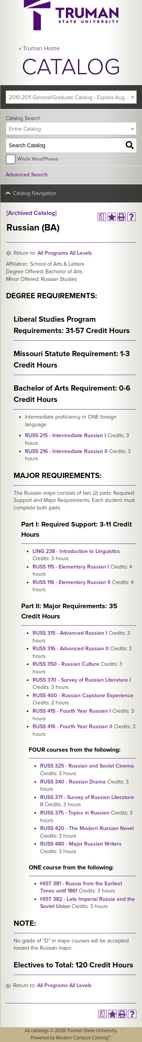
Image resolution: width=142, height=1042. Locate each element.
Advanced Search (27, 174)
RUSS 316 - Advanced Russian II (71, 648)
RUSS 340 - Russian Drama (73, 782)
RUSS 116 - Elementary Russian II (72, 582)
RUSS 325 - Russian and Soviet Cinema (87, 766)
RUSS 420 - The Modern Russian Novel (87, 828)
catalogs (40, 1031)
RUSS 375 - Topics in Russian (74, 813)
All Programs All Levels (64, 253)
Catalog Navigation (34, 193)
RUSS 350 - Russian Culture (66, 664)
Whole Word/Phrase (37, 159)
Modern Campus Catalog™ (83, 1038)
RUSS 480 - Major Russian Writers (81, 844)
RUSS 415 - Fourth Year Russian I (72, 711)
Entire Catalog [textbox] (25, 129)
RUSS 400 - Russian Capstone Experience (83, 695)
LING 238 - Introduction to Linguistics (76, 551)
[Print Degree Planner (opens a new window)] (102, 217)
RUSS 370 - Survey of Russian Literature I (82, 680)
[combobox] (71, 97)
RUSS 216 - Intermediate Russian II (66, 451)
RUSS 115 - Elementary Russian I (71, 567)
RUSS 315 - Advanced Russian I (70, 633)
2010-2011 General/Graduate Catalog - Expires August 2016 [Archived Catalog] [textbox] (72, 97)
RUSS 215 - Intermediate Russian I (65, 435)
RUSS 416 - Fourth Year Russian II (72, 726)
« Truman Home (39, 48)
